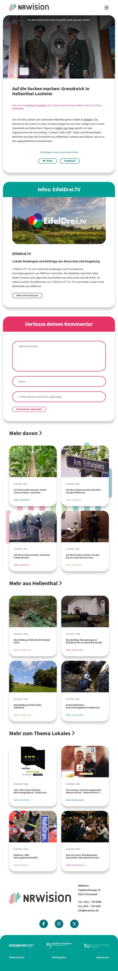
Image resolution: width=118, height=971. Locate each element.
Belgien (88, 119)
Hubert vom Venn (64, 128)
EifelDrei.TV (31, 105)
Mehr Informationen (27, 295)
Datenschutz (17, 957)
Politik (75, 152)
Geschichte (66, 152)
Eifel (42, 152)
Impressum (102, 957)
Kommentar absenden (29, 409)
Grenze (56, 152)
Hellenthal (42, 105)
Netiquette (59, 957)
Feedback (69, 161)
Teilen (48, 161)
